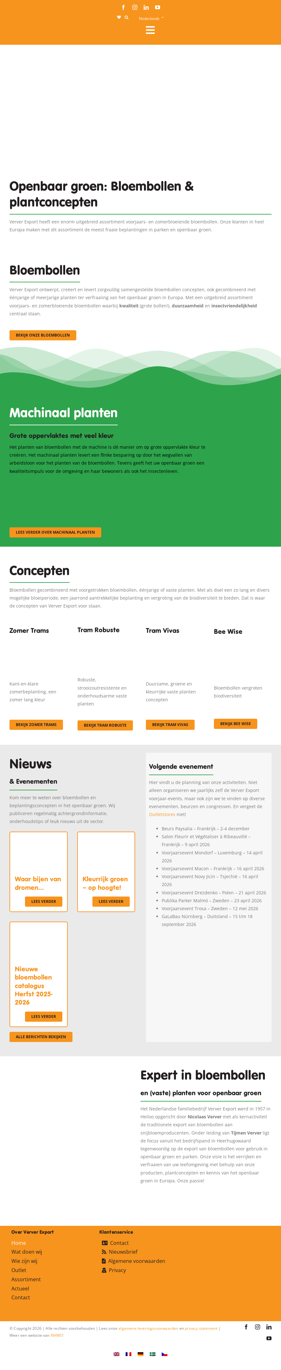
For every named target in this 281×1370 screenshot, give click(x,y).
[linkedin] (146, 7)
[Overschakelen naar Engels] (116, 1354)
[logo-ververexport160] (22, 32)
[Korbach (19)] (174, 642)
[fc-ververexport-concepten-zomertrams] (38, 642)
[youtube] (157, 7)
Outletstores (162, 814)
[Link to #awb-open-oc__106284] (206, 30)
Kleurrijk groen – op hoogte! (105, 883)
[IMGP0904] (106, 639)
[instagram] (134, 7)
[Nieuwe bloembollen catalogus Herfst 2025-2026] (38, 926)
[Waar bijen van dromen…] (38, 836)
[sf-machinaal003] (185, 483)
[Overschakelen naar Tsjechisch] (165, 1354)
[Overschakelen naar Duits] (140, 1354)
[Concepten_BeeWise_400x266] (243, 644)
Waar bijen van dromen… (38, 883)
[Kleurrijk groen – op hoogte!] (106, 836)
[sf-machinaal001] (41, 483)
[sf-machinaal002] (113, 483)
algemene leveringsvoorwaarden (148, 1328)
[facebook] (123, 7)
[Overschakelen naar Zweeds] (153, 1354)
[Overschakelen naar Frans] (128, 1354)
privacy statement (201, 1328)
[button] (126, 17)
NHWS (56, 1335)
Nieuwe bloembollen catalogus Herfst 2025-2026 (34, 986)
